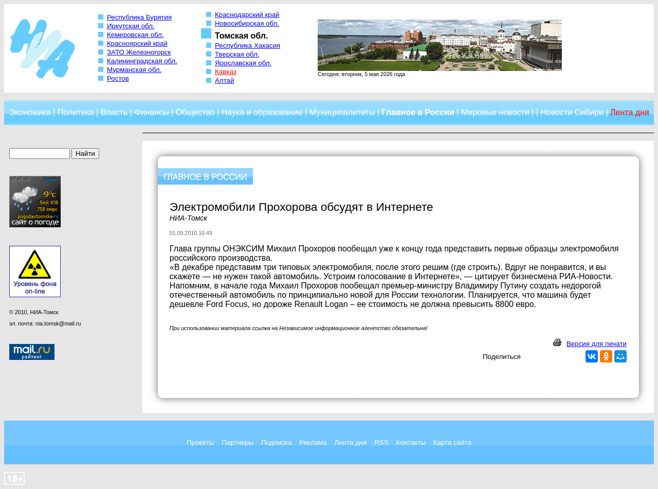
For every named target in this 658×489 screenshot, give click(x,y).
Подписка (276, 442)
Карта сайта (452, 442)
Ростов (118, 78)
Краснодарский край (247, 15)
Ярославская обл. (243, 63)
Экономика (30, 112)
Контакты (411, 442)
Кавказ (225, 72)
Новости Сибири (572, 112)
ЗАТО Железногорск (139, 52)
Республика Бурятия (139, 17)
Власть (114, 112)
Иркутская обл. (131, 26)
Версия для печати (596, 344)
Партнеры (237, 442)
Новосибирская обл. (247, 23)
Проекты (200, 442)
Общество (195, 112)
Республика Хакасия (247, 45)
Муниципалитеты (342, 112)
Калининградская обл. (142, 61)
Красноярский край (137, 43)
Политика (76, 112)
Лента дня (350, 442)
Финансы (151, 112)
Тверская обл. (237, 54)
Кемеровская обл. (135, 35)
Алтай (224, 80)
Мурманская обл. (134, 70)
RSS (381, 442)
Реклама (312, 442)
